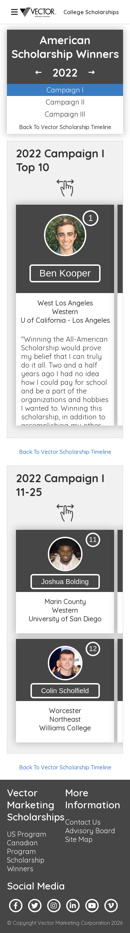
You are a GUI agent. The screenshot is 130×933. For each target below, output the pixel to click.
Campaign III (65, 114)
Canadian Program (22, 847)
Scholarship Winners (25, 864)
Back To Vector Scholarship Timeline (65, 127)
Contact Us (83, 822)
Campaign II (65, 102)
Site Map (79, 839)
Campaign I (65, 90)
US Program (26, 834)
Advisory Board (90, 830)
